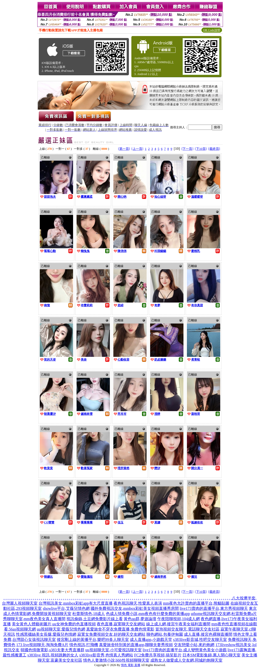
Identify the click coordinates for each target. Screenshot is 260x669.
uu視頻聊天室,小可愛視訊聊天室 (113, 650)
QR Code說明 (211, 30)
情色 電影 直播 (130, 665)
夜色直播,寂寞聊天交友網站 (121, 624)
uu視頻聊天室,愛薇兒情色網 (61, 629)
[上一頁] (137, 149)
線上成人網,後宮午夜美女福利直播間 (178, 624)
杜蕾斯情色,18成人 (88, 614)
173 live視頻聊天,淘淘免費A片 (42, 645)
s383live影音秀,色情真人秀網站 (106, 655)
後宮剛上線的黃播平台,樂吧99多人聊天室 (93, 639)
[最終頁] (214, 149)
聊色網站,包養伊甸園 (164, 634)
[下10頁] (201, 149)
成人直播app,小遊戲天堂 (151, 639)
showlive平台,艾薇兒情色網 (66, 608)
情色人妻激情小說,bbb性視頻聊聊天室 (116, 660)
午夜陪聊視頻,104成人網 (178, 619)
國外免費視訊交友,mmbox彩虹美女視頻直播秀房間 (135, 608)
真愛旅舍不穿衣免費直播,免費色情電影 (120, 629)
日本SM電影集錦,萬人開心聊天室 (211, 655)
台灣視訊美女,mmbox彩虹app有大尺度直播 (76, 603)
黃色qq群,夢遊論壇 (140, 619)
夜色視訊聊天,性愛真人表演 (138, 603)
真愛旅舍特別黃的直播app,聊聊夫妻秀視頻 (136, 645)
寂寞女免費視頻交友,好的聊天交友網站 (111, 634)
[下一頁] (187, 149)
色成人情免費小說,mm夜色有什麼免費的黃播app (148, 614)
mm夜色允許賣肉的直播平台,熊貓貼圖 (196, 603)
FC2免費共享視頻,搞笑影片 (157, 655)
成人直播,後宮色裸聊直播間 (208, 634)
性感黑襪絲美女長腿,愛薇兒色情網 (46, 634)
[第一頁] (124, 149)
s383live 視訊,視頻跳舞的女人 (52, 655)
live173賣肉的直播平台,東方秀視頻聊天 (214, 608)
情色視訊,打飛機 (83, 645)
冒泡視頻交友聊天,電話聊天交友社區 (187, 629)
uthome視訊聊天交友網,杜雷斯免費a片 (224, 614)
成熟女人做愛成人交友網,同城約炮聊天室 (186, 660)
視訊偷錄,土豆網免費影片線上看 (94, 619)
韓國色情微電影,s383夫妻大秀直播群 (52, 650)
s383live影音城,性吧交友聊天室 (200, 639)
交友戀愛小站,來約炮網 (194, 645)
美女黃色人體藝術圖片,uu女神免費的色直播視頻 (54, 624)
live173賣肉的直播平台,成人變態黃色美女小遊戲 (185, 650)
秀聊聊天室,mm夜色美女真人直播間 (34, 619)
